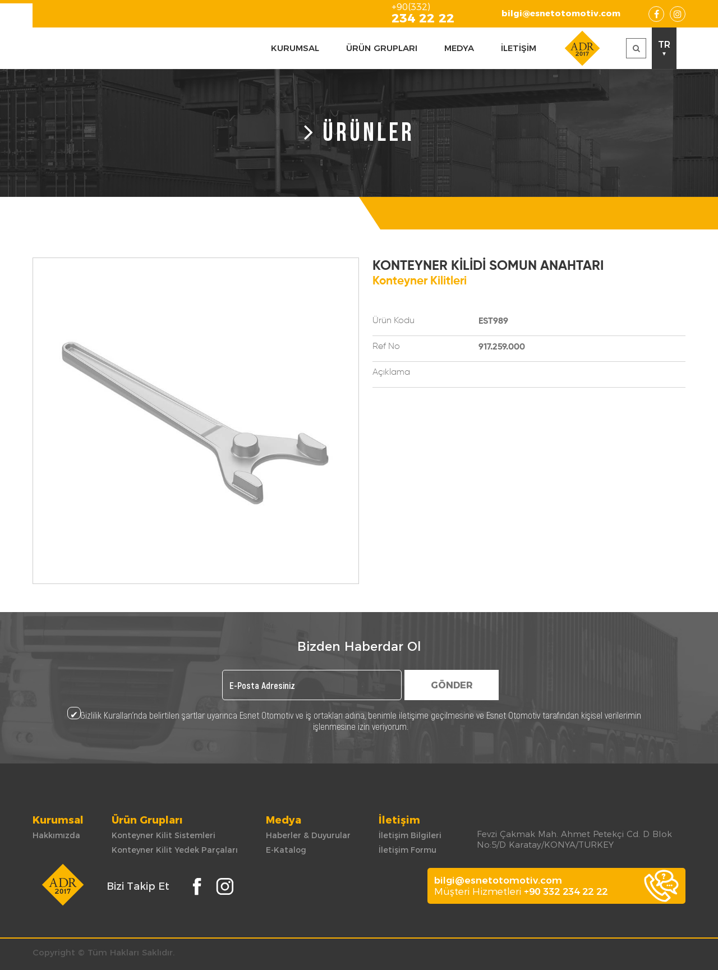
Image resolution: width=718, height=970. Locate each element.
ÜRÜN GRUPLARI (381, 48)
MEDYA (459, 48)
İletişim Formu (407, 850)
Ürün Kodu (393, 320)
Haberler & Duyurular (308, 835)
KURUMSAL (295, 48)
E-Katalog (286, 850)
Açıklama (391, 372)
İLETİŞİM (518, 48)
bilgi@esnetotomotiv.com (560, 13)
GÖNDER (452, 685)
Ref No (386, 346)
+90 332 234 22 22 (565, 891)
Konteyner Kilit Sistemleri (163, 835)
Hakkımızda (56, 835)
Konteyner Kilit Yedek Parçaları (175, 850)
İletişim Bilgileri (410, 835)
